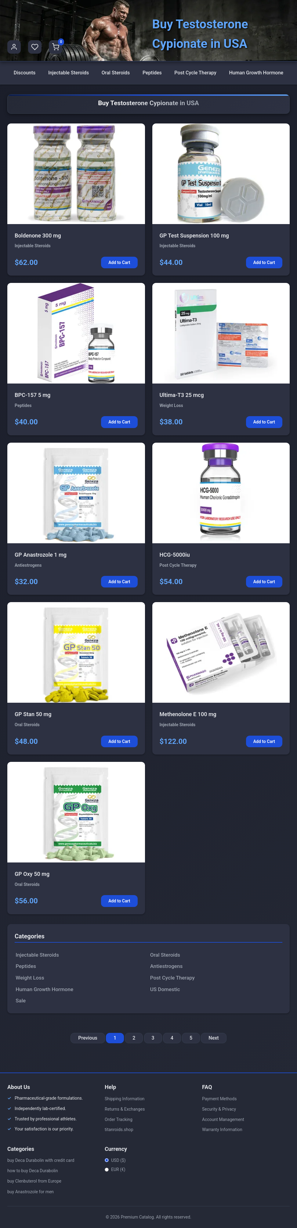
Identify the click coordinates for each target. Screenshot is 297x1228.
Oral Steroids (116, 73)
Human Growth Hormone (256, 73)
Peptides (152, 73)
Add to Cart (119, 262)
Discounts (25, 73)
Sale (21, 1001)
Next (213, 1038)
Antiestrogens (166, 966)
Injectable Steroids (68, 73)
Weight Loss (30, 978)
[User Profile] (14, 47)
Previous (87, 1038)
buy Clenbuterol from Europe (34, 1181)
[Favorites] (35, 47)
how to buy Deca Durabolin (32, 1170)
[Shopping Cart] (55, 47)
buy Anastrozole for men (30, 1191)
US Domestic (165, 989)
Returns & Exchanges (125, 1109)
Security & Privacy (219, 1109)
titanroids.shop (119, 1129)
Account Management (223, 1119)
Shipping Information (124, 1098)
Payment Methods (219, 1098)
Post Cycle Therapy (195, 73)
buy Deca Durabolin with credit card (40, 1160)
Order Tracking (118, 1119)
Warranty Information (222, 1129)
